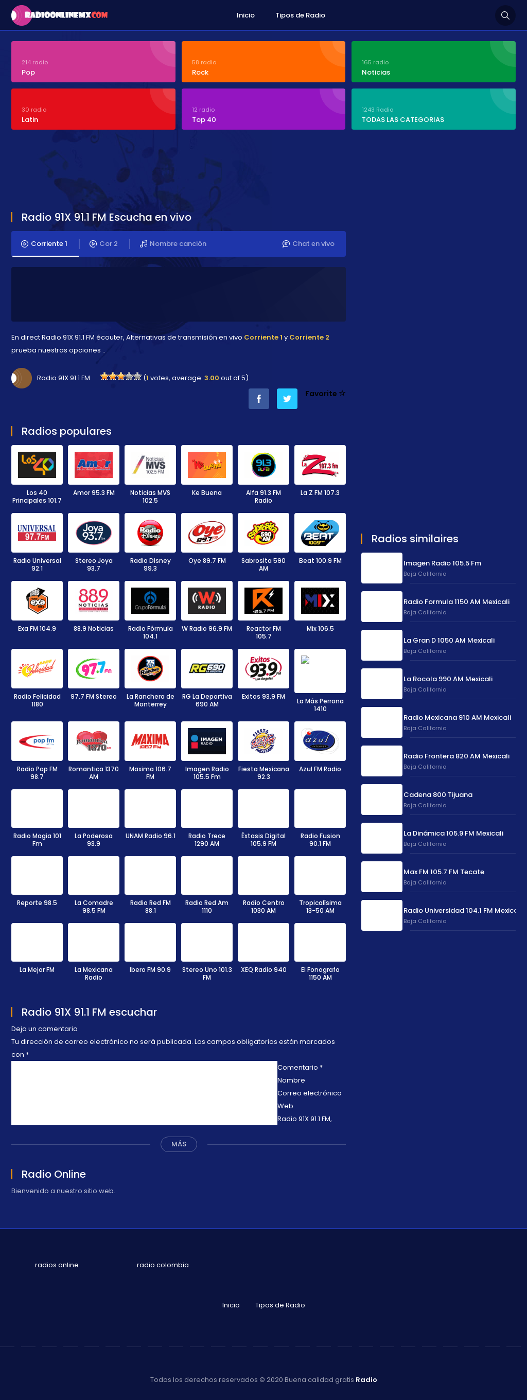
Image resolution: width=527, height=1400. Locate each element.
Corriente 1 (44, 244)
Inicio (246, 15)
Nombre (291, 1075)
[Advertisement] (261, 172)
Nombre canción (173, 244)
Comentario (300, 1062)
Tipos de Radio (300, 15)
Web (285, 1101)
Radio (366, 1374)
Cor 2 (104, 244)
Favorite (325, 393)
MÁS (178, 1139)
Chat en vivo (309, 244)
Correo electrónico (309, 1088)
